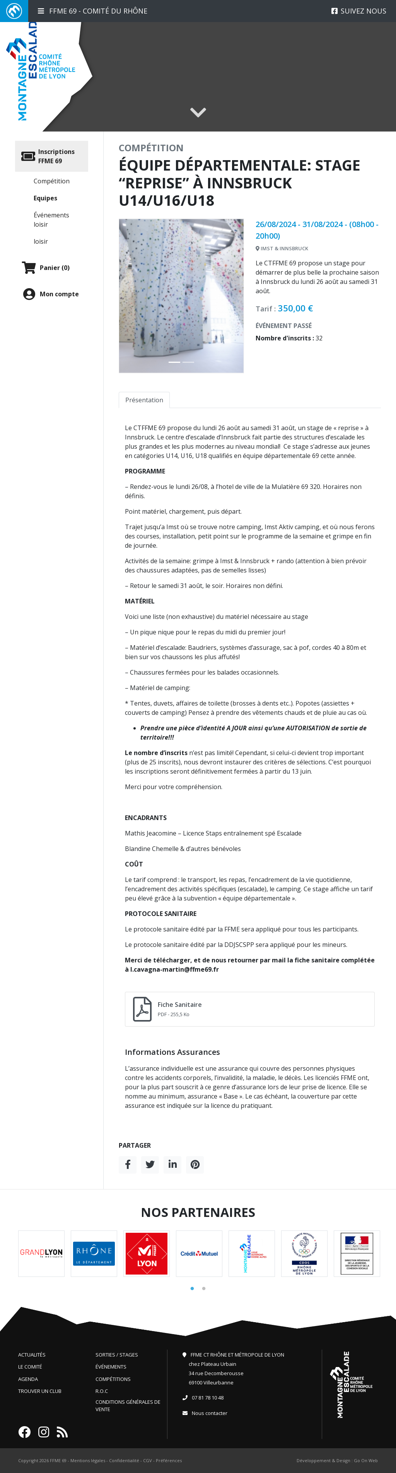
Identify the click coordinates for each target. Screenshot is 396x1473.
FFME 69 (58, 1460)
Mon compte (50, 294)
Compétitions (113, 1379)
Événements (111, 1366)
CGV (147, 1460)
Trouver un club (39, 1391)
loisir (41, 241)
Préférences (169, 1460)
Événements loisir (51, 220)
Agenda (28, 1379)
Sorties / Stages (117, 1354)
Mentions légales (87, 1460)
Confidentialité (124, 1460)
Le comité (30, 1366)
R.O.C (102, 1391)
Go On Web (366, 1460)
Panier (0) (45, 267)
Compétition (52, 181)
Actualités (32, 1354)
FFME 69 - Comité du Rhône (92, 10)
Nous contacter (209, 1413)
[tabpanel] (41, 1253)
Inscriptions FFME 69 (48, 156)
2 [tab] (204, 1289)
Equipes (45, 198)
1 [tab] (192, 1289)
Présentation (144, 400)
